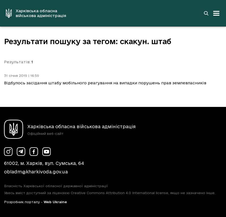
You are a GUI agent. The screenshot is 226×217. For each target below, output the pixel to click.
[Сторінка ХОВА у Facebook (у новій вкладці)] (34, 151)
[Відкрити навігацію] (216, 13)
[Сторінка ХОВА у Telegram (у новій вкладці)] (21, 151)
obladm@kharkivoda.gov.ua (36, 171)
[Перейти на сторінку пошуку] (206, 13)
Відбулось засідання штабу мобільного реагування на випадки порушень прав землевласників (105, 83)
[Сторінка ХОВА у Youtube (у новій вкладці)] (46, 151)
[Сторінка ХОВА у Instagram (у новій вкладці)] (8, 151)
